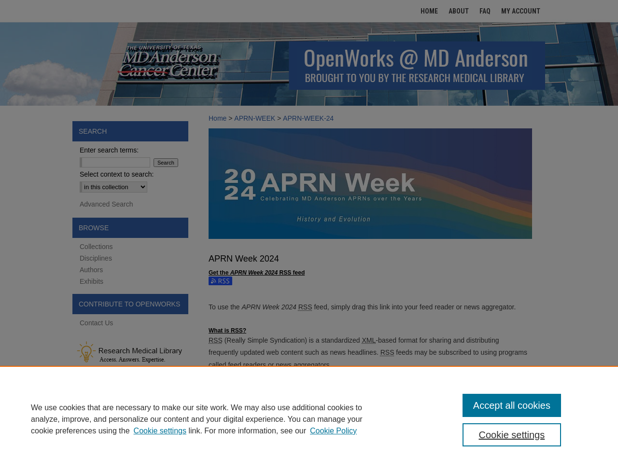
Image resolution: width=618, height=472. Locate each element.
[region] (309, 419)
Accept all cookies (511, 405)
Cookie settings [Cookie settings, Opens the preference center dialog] (512, 435)
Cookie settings (160, 431)
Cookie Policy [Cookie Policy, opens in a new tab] (333, 431)
